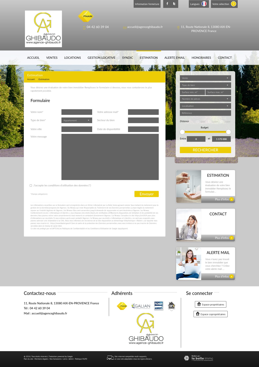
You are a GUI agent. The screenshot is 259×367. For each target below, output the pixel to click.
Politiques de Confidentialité (73, 228)
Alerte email (175, 57)
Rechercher (205, 150)
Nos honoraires (55, 359)
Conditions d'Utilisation (99, 228)
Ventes (51, 57)
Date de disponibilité (108, 129)
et (209, 138)
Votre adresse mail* (108, 111)
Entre (183, 138)
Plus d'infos (224, 199)
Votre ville (36, 129)
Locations (72, 57)
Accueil (33, 57)
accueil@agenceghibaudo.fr (145, 27)
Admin (71, 359)
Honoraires (201, 57)
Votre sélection (220, 3)
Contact (225, 57)
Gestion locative (101, 57)
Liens (65, 359)
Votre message (39, 136)
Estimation (149, 57)
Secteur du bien (105, 120)
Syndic (127, 57)
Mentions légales (41, 359)
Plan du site (28, 359)
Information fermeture (147, 4)
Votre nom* (37, 111)
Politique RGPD (81, 359)
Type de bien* (38, 120)
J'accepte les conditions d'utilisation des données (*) (62, 185)
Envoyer (147, 194)
